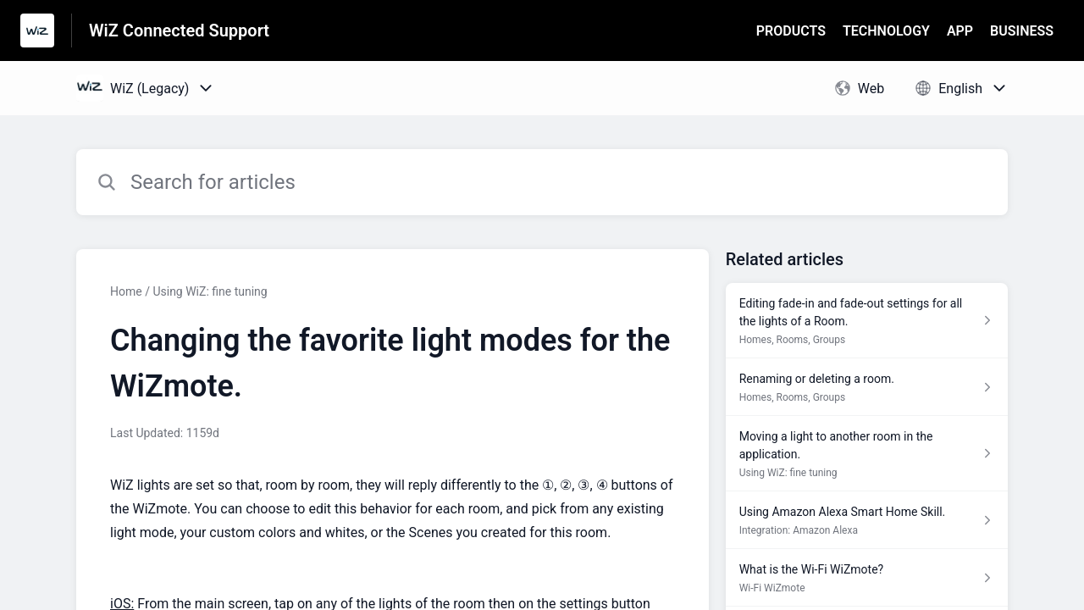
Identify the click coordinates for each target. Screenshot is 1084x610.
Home (126, 291)
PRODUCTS (791, 31)
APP (960, 31)
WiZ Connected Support (179, 30)
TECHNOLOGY (886, 31)
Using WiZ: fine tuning (209, 291)
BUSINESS (1022, 31)
